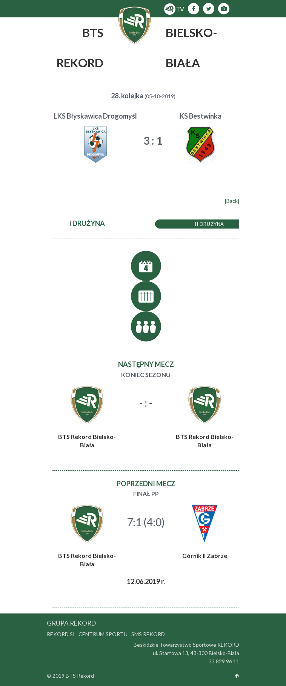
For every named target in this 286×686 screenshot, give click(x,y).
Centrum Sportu (103, 634)
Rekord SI (61, 634)
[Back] (232, 201)
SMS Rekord (148, 634)
